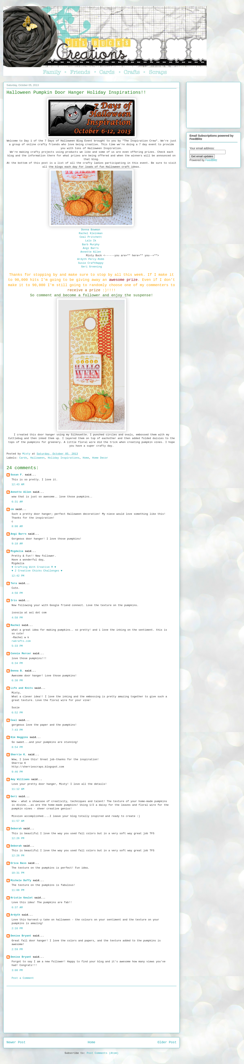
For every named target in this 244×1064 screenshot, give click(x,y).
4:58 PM (17, 617)
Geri (14, 796)
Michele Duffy (21, 880)
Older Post (166, 1042)
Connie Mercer (21, 653)
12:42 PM (18, 575)
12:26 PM (18, 838)
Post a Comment (23, 978)
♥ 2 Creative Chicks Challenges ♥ (37, 570)
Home (86, 457)
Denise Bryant (21, 935)
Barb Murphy (90, 244)
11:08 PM (18, 890)
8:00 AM (17, 526)
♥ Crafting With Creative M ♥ (34, 567)
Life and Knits (22, 688)
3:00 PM (17, 970)
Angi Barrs (91, 248)
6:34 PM (17, 663)
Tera (14, 583)
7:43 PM (17, 730)
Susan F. (17, 474)
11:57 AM (18, 821)
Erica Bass (18, 863)
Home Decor (100, 457)
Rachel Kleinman (91, 233)
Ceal (14, 720)
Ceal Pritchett (91, 237)
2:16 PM (17, 928)
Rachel (15, 625)
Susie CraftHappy (90, 263)
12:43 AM (18, 484)
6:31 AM (17, 501)
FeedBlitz (211, 160)
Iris (14, 600)
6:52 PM (17, 712)
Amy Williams (20, 779)
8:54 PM (17, 747)
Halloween (37, 457)
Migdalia (17, 551)
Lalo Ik (90, 240)
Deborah (16, 828)
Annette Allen (90, 251)
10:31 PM (18, 872)
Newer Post (16, 1042)
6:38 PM (17, 680)
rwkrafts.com (21, 641)
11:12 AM (18, 789)
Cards (23, 457)
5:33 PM (17, 646)
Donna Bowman (91, 229)
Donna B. (17, 670)
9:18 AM (17, 543)
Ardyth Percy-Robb (90, 259)
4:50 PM (17, 593)
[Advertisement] (91, 1009)
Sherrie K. (18, 754)
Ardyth (15, 914)
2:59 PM (17, 949)
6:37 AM (17, 907)
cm (12, 509)
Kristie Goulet (22, 897)
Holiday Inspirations (64, 457)
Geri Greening (91, 266)
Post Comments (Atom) (103, 1053)
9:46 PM (17, 771)
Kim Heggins (19, 737)
